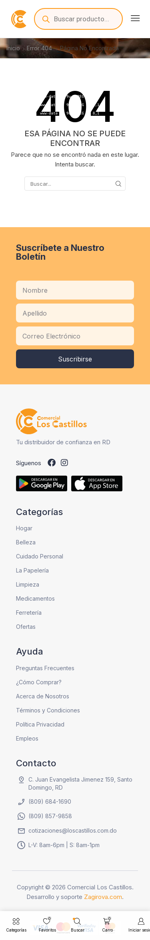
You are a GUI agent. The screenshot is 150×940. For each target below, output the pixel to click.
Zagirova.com (103, 897)
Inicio (13, 48)
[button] (135, 18)
